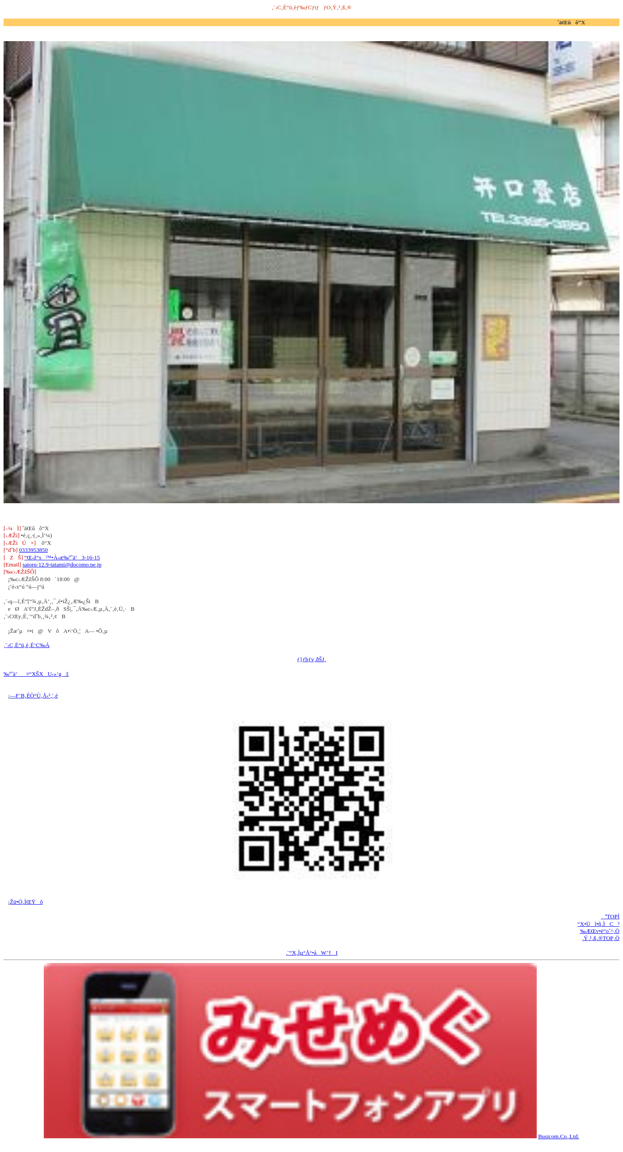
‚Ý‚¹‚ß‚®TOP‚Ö (600, 938)
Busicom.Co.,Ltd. (558, 1136)
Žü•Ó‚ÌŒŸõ (26, 901)
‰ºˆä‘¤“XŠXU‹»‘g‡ (36, 673)
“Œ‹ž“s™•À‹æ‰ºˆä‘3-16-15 (62, 557)
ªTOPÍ (610, 916)
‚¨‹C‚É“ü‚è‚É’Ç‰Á (27, 645)
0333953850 (33, 550)
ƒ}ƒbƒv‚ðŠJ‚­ (311, 659)
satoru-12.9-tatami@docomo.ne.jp (62, 564)
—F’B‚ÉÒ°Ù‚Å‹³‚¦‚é (34, 695)
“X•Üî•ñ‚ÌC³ (598, 924)
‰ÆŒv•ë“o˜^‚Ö (599, 931)
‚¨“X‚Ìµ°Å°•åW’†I (311, 952)
